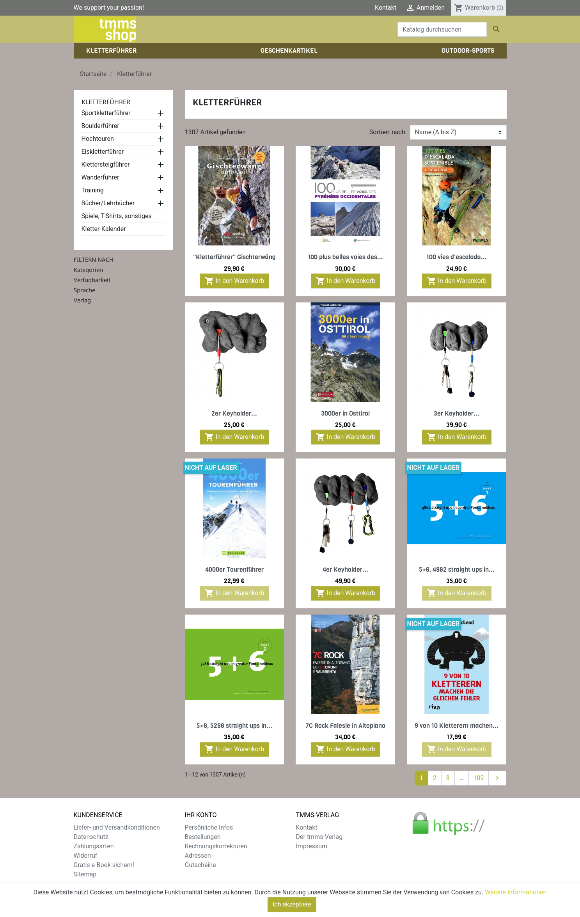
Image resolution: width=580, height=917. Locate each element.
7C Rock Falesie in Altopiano (345, 726)
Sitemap (85, 874)
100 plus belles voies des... (345, 257)
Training (93, 190)
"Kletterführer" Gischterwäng (234, 257)
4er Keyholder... (345, 569)
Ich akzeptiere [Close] (292, 904)
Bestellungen (203, 837)
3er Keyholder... (456, 413)
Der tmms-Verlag (319, 837)
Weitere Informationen (515, 892)
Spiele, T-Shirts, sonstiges (117, 216)
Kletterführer (106, 102)
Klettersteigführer (106, 164)
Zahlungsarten (94, 846)
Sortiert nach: (388, 132)
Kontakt (385, 7)
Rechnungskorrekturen (216, 846)
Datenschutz (91, 837)
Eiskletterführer (103, 151)
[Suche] (442, 29)
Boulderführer (100, 126)
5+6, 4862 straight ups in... (457, 569)
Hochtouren (98, 138)
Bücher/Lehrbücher (108, 203)
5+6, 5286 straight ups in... (234, 726)
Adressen (198, 855)
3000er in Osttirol (345, 413)
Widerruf (86, 855)
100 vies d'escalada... (456, 257)
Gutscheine (200, 865)
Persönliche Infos (209, 827)
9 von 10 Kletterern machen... (456, 726)
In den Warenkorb (234, 281)
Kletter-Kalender (104, 229)
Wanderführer (100, 177)
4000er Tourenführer (234, 569)
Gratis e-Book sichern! (104, 865)
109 (479, 778)
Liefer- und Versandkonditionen (117, 827)
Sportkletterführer (106, 113)
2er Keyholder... (234, 413)
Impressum (312, 846)
